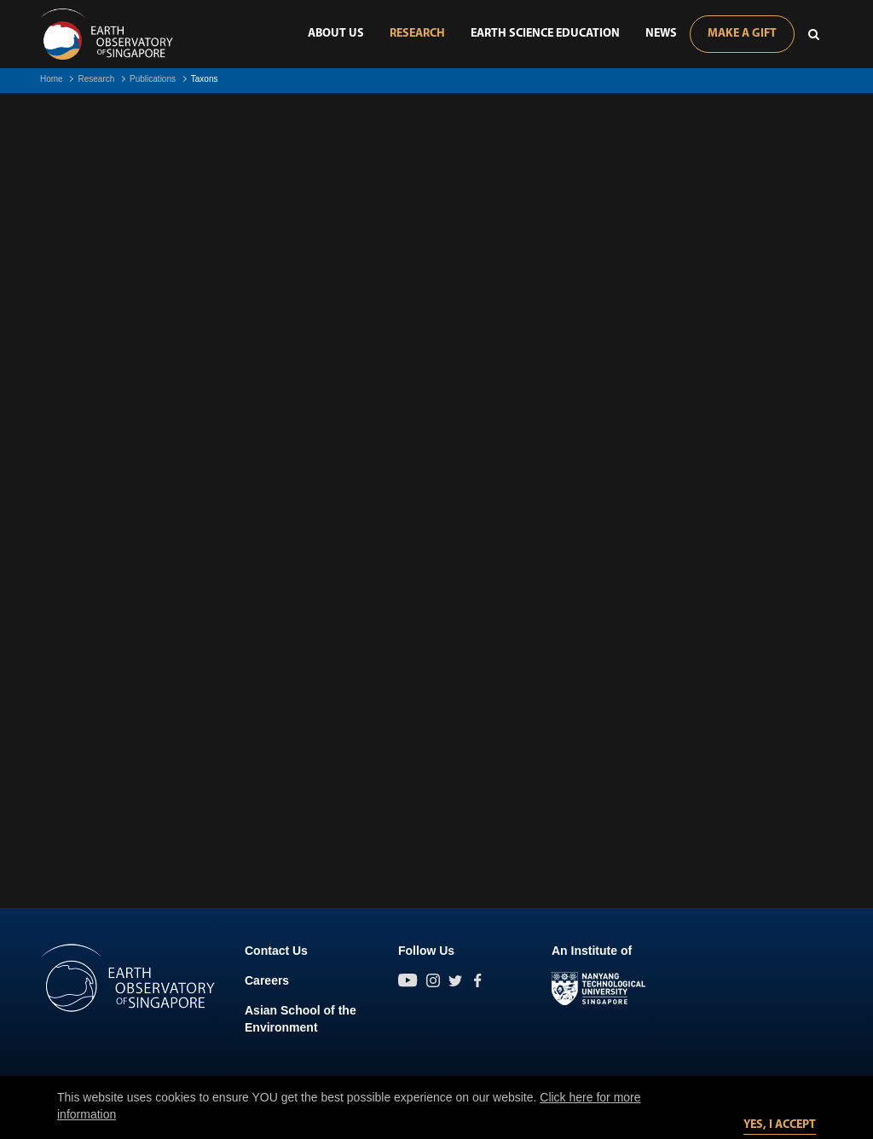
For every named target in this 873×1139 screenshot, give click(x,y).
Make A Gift (742, 33)
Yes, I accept (779, 1125)
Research (417, 33)
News (661, 33)
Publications (153, 79)
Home (51, 79)
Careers (267, 980)
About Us (336, 33)
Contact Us (276, 950)
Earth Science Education (545, 33)
